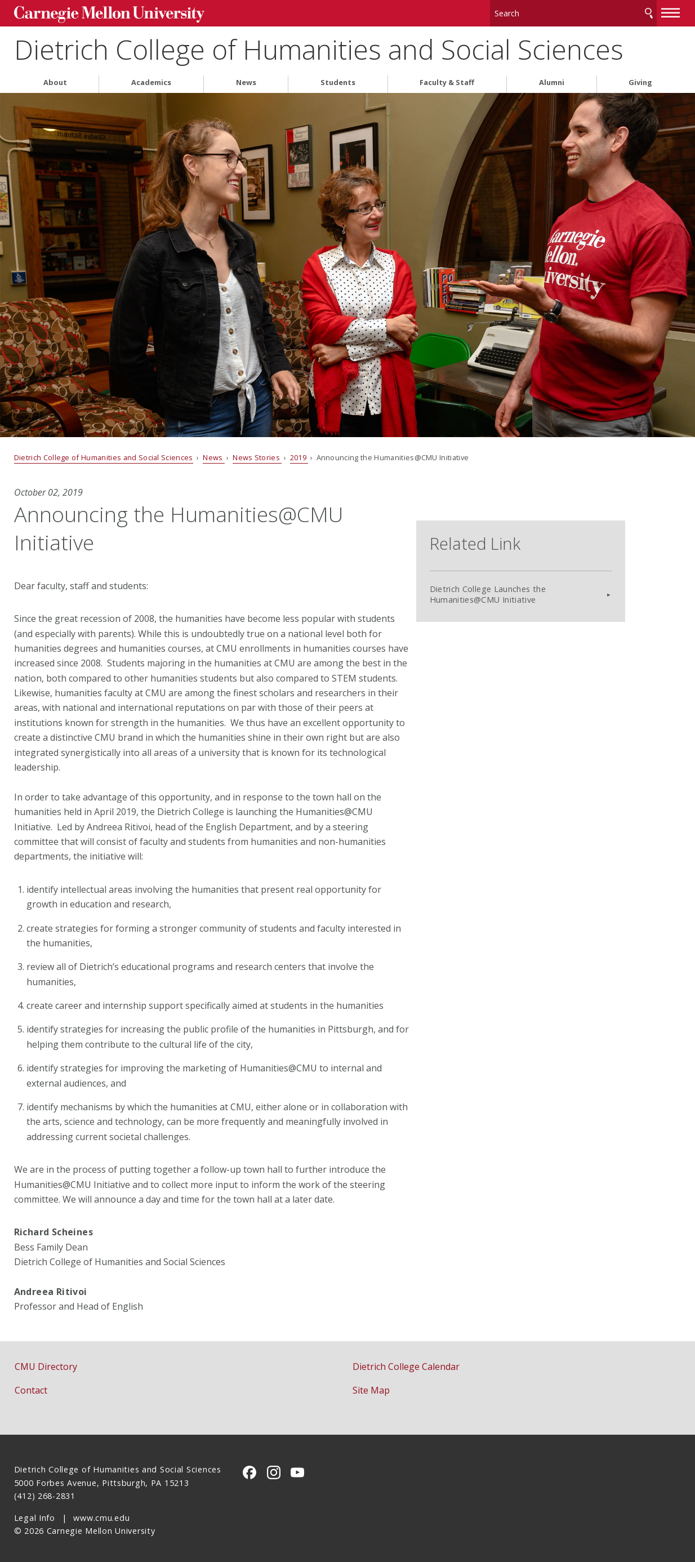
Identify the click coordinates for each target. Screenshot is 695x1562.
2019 (299, 453)
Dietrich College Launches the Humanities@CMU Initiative (542, 570)
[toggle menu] (671, 10)
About (55, 78)
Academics (151, 78)
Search (649, 11)
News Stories (257, 453)
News (246, 78)
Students (337, 78)
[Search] (573, 11)
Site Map (371, 1385)
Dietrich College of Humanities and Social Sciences (318, 45)
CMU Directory (46, 1362)
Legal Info (34, 1513)
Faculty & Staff (447, 78)
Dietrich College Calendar (406, 1362)
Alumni (551, 78)
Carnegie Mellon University (98, 12)
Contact (31, 1385)
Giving (640, 78)
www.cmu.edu (101, 1513)
